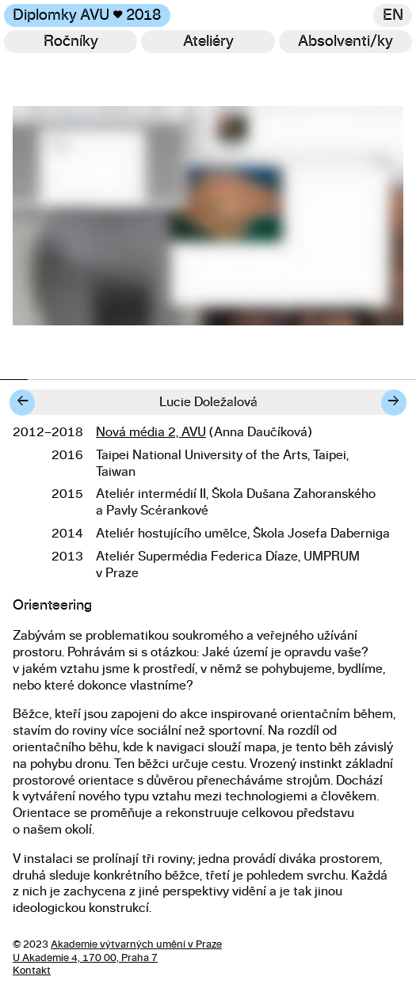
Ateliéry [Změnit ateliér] (208, 41)
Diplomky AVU (87, 15)
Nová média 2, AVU (151, 432)
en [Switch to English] (393, 15)
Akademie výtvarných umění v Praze (136, 945)
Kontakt (32, 971)
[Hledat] (346, 41)
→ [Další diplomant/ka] (393, 401)
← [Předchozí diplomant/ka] (23, 401)
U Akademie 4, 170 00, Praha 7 (85, 958)
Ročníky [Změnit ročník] (71, 41)
